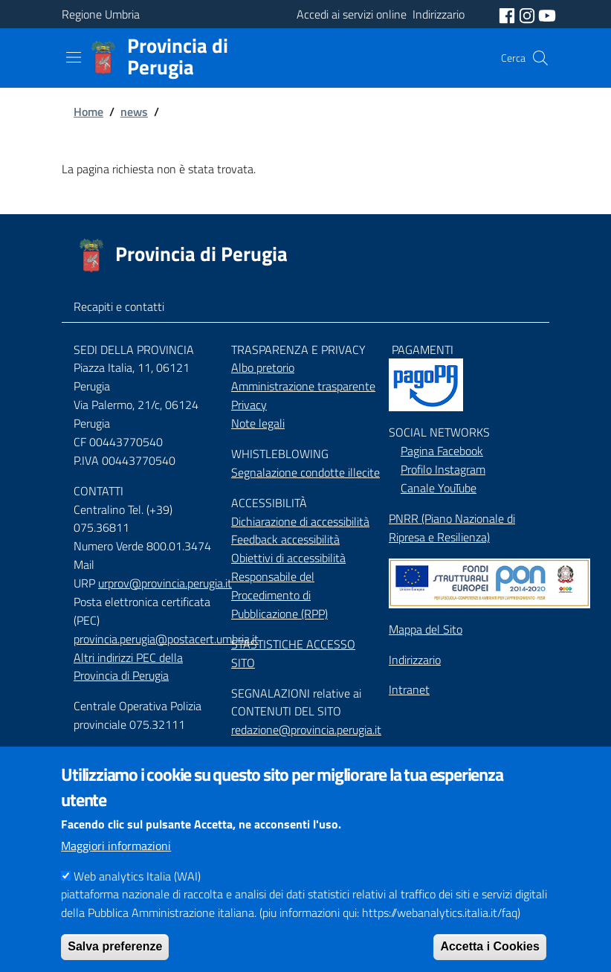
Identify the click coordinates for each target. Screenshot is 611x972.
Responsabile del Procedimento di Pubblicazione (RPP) (279, 594)
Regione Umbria (101, 14)
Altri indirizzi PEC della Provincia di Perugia (128, 666)
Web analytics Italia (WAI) (137, 898)
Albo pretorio (262, 367)
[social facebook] (508, 14)
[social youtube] (547, 14)
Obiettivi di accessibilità (288, 558)
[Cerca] (540, 58)
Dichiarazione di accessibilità (300, 521)
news (134, 111)
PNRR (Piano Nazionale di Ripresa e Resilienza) (452, 527)
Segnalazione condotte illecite (305, 472)
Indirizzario (415, 660)
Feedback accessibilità (285, 539)
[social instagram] (528, 14)
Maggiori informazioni (116, 868)
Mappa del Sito (425, 629)
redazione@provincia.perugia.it (306, 729)
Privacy (249, 404)
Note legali (258, 423)
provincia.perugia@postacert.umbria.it (166, 639)
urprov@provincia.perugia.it (165, 583)
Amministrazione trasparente (303, 386)
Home (88, 111)
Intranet (409, 689)
